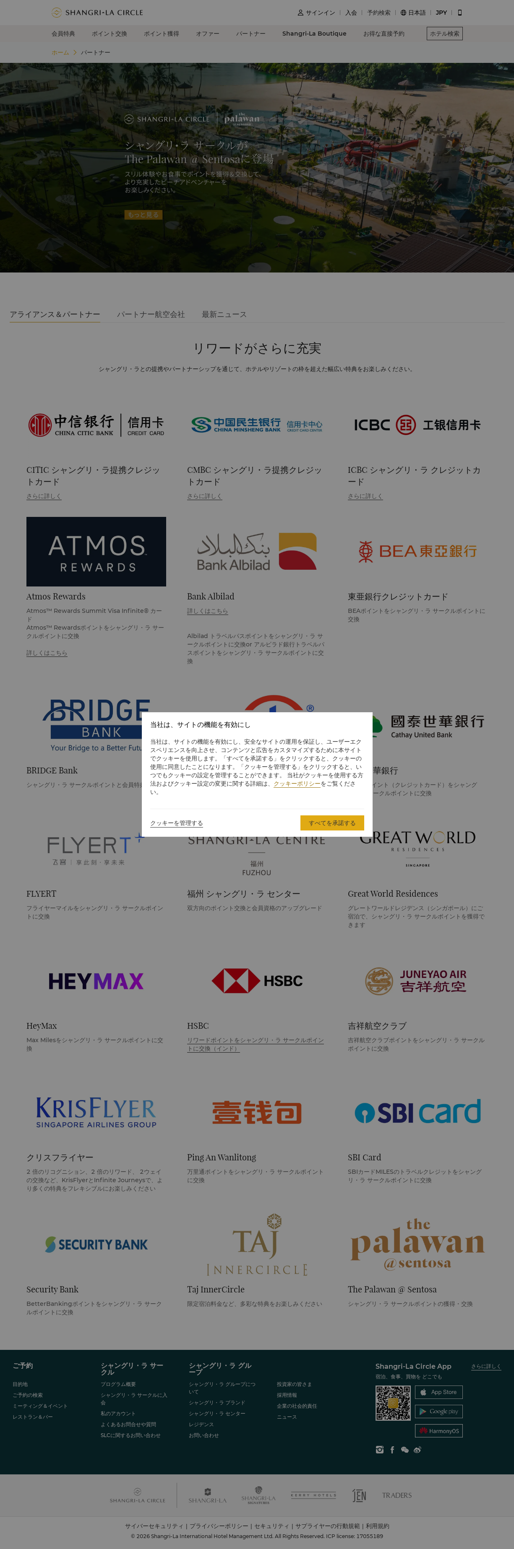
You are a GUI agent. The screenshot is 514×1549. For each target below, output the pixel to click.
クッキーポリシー (297, 783)
